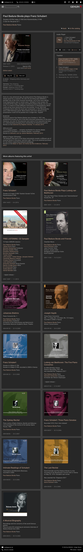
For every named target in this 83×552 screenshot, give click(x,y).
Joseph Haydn (50, 313)
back (63, 28)
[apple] (80, 2)
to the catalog (74, 28)
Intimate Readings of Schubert (16, 468)
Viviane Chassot (12, 260)
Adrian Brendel (9, 270)
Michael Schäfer (10, 250)
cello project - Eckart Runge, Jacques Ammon (18, 257)
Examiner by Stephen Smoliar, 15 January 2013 (28, 124)
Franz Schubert (9, 190)
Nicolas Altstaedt (10, 253)
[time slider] (74, 50)
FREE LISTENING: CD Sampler (16, 239)
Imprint (75, 549)
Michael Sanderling (13, 248)
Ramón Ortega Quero (12, 265)
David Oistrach (51, 246)
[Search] (11, 7)
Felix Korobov (11, 321)
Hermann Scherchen (54, 376)
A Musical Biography (12, 520)
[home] (2, 7)
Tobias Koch (9, 246)
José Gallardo (9, 262)
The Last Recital (51, 468)
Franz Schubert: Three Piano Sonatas (60, 420)
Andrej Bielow (9, 269)
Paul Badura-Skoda (12, 25)
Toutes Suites (7, 255)
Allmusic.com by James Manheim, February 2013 (26, 133)
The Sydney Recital (11, 420)
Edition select (7, 70)
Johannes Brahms (11, 313)
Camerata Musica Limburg (12, 258)
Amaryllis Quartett (14, 263)
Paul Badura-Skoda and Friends (57, 239)
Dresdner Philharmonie (10, 251)
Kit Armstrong (9, 267)
